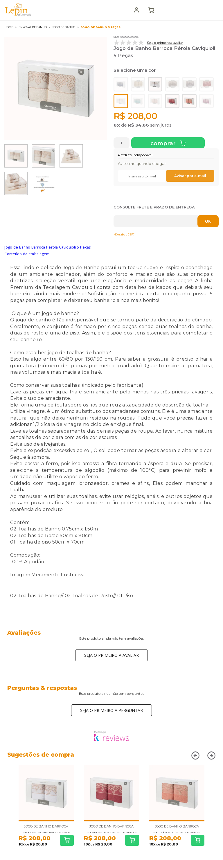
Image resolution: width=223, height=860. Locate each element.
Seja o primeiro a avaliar (111, 655)
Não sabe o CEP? (124, 234)
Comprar (163, 143)
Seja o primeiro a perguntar (111, 710)
